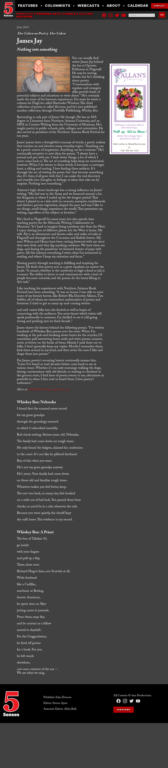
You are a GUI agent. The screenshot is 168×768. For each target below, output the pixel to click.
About (113, 6)
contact (159, 6)
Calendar (137, 6)
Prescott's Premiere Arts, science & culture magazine (55, 15)
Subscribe (123, 710)
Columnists (57, 6)
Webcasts (88, 6)
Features (28, 6)
